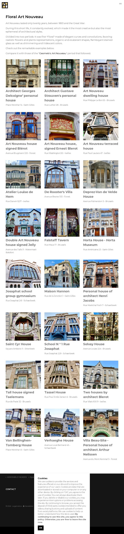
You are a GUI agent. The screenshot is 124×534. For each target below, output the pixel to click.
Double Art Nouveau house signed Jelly (22, 242)
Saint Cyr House (18, 344)
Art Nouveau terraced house (100, 146)
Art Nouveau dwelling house (95, 93)
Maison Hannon (57, 291)
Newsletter (28, 506)
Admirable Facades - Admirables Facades (5, 5)
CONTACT (11, 489)
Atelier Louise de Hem (19, 194)
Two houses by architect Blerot (96, 394)
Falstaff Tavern (56, 240)
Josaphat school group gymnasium (21, 293)
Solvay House (94, 344)
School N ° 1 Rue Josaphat (57, 346)
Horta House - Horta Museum (99, 242)
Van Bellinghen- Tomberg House (19, 442)
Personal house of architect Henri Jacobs (97, 295)
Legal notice (17, 506)
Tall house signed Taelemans (20, 394)
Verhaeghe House (58, 440)
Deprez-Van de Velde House (100, 194)
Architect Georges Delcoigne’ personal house (22, 95)
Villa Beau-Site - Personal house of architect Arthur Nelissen (97, 447)
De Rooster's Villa (58, 192)
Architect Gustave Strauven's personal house (60, 95)
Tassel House (55, 392)
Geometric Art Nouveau (52, 53)
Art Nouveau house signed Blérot (21, 146)
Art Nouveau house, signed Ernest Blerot (61, 146)
